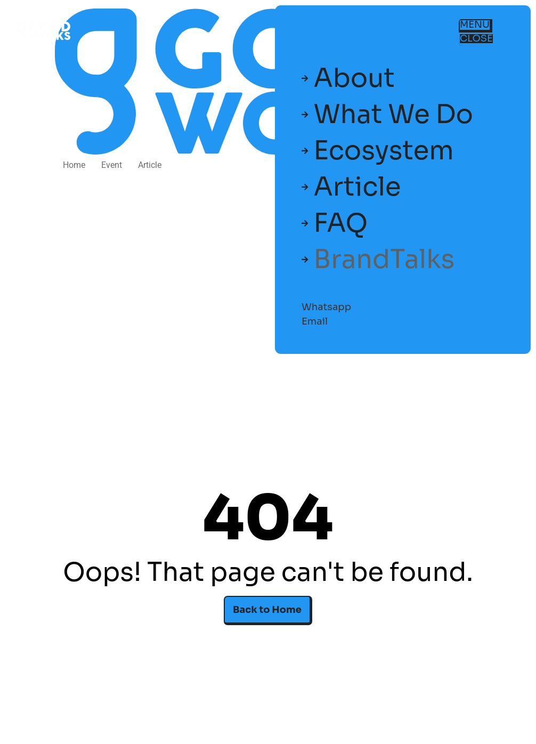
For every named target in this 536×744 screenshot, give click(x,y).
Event (111, 165)
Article (149, 165)
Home (74, 165)
